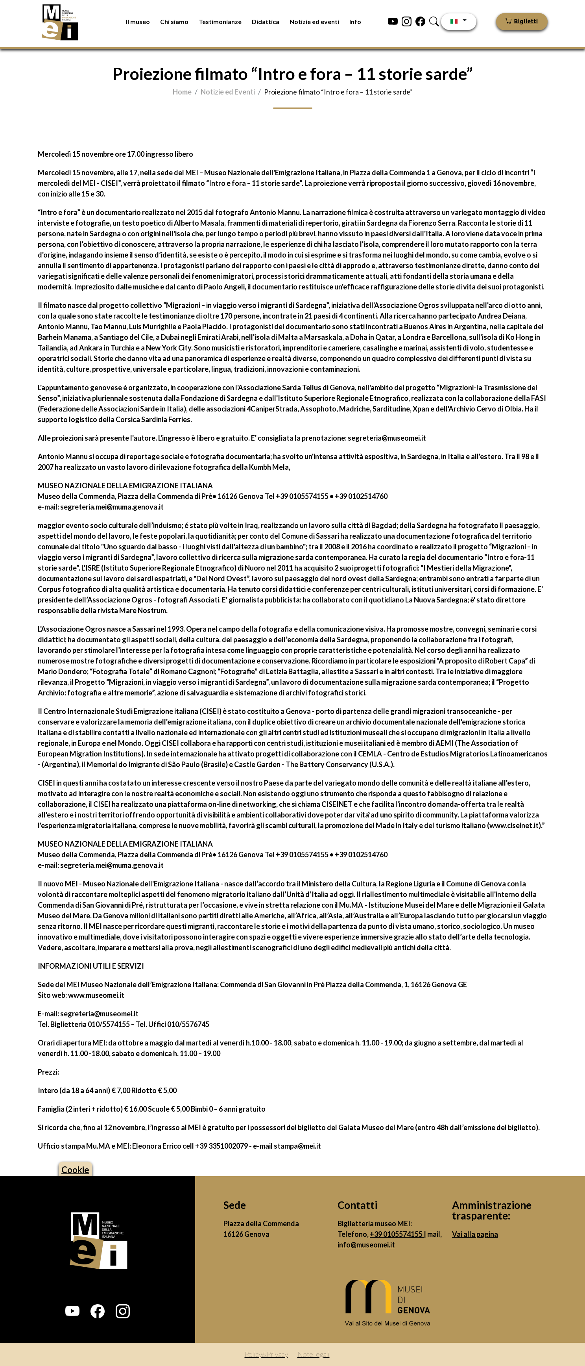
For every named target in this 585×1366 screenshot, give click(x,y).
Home (182, 91)
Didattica (265, 21)
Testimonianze (220, 21)
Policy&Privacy (266, 1354)
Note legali (313, 1354)
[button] (72, 1311)
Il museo (138, 21)
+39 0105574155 (397, 1234)
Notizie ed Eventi (228, 91)
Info (355, 21)
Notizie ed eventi (314, 21)
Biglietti (526, 22)
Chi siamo (174, 21)
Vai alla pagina (475, 1234)
